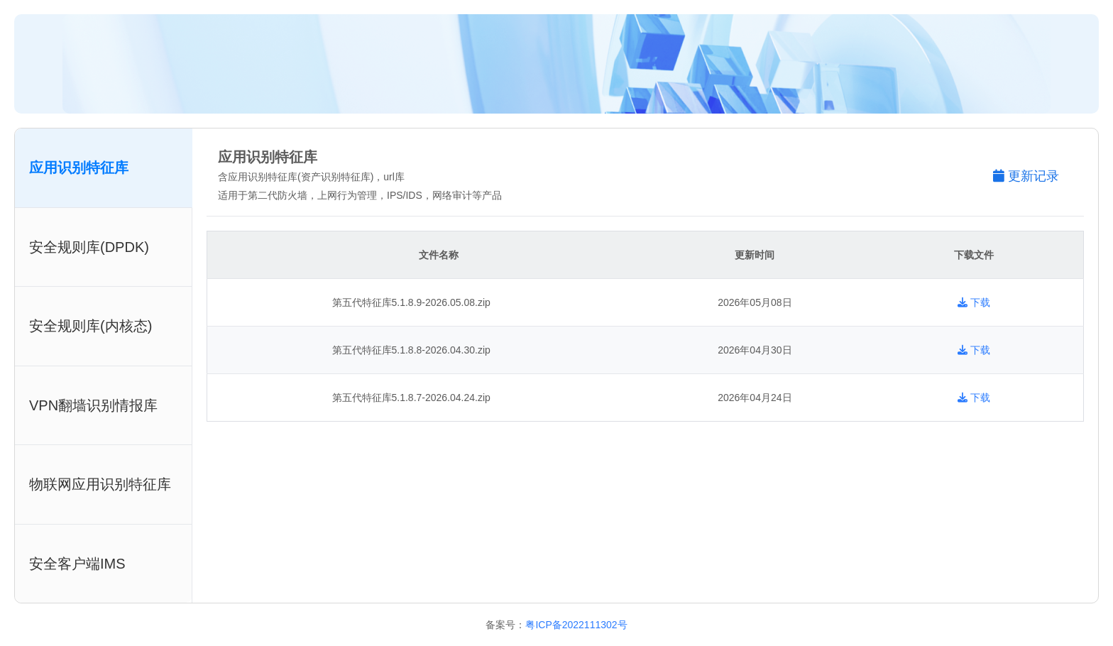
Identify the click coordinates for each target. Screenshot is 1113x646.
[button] (1033, 177)
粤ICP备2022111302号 (576, 624)
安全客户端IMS (77, 563)
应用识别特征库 (78, 167)
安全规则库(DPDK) (89, 247)
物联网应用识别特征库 (100, 484)
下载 (974, 302)
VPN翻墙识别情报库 (93, 405)
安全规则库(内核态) (90, 326)
